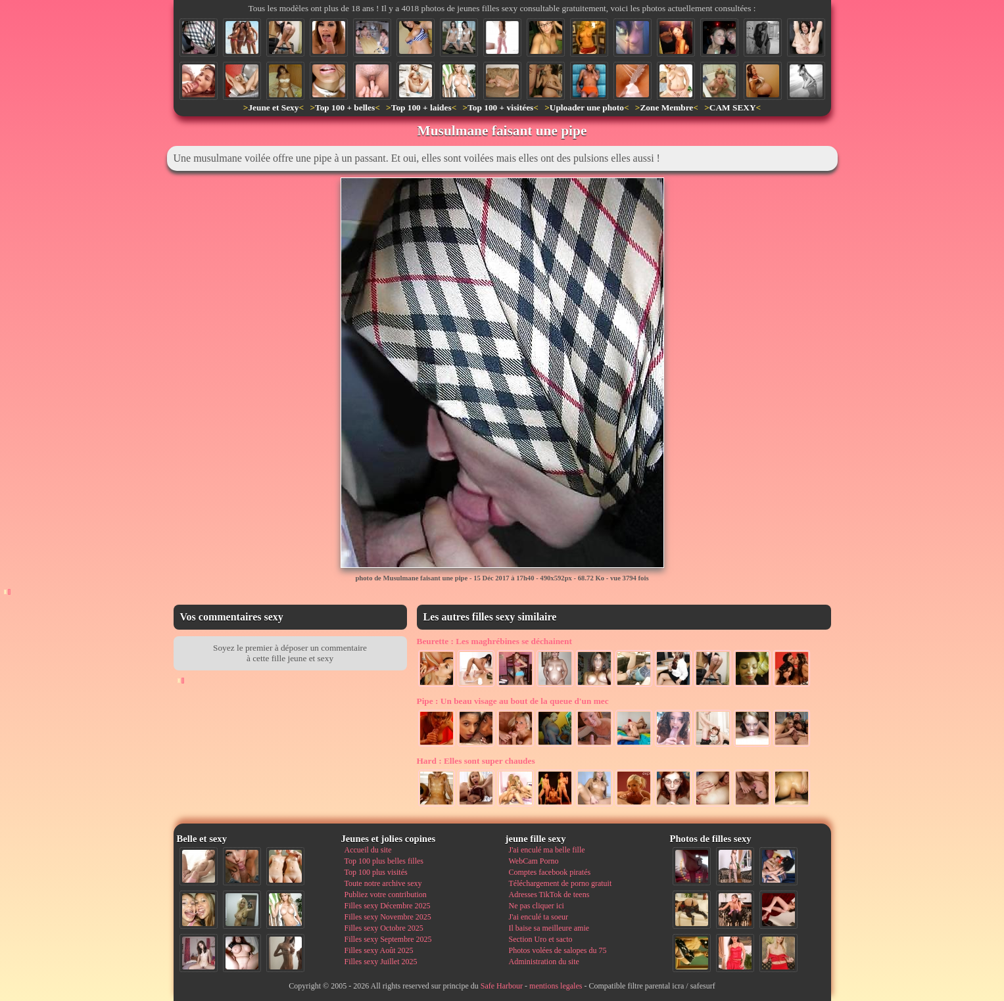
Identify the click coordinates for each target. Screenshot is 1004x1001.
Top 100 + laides (421, 107)
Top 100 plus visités (376, 872)
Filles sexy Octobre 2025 (384, 928)
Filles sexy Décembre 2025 (388, 905)
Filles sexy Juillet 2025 (381, 961)
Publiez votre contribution (386, 894)
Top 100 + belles (345, 107)
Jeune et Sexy (273, 107)
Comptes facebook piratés (550, 872)
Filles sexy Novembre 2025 (388, 916)
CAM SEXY (732, 107)
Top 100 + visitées (500, 107)
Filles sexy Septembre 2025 (388, 939)
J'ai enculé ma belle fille (547, 849)
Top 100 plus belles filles (384, 861)
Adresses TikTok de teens (549, 894)
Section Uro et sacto (541, 939)
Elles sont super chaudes (476, 761)
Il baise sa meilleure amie (549, 928)
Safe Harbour (502, 985)
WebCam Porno (534, 861)
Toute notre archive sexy (383, 883)
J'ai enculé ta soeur (538, 916)
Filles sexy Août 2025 (379, 950)
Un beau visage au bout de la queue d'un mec (513, 701)
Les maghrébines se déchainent (494, 641)
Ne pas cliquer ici (536, 905)
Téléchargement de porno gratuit (560, 883)
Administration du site (544, 961)
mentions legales (555, 985)
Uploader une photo (587, 107)
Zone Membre (666, 107)
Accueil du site (368, 849)
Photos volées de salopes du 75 (558, 950)
